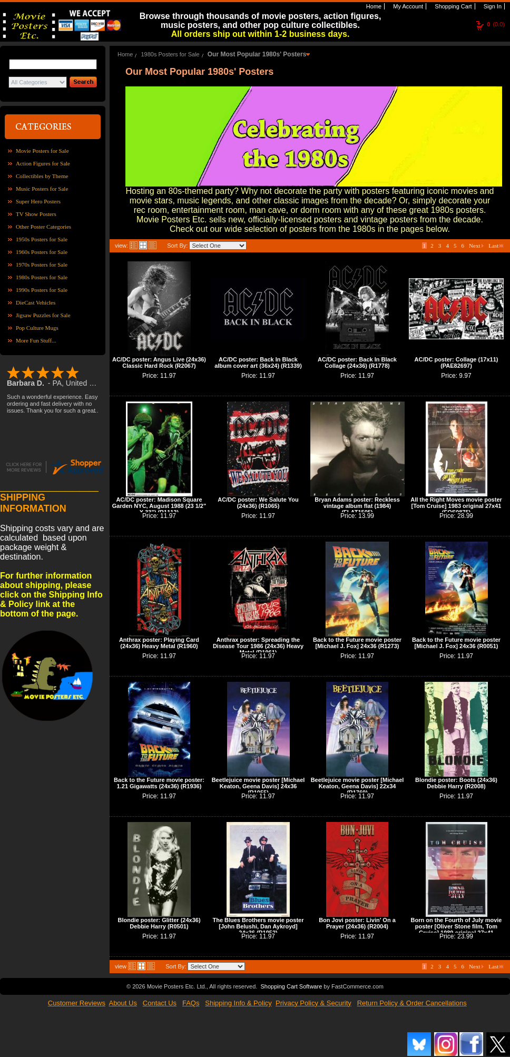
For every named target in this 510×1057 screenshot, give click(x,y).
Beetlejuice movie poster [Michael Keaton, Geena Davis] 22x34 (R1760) (357, 786)
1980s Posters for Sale (41, 277)
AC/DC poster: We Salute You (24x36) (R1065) (258, 502)
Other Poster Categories (43, 226)
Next (476, 245)
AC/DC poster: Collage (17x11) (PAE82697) (456, 362)
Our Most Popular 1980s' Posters (257, 54)
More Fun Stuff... (36, 340)
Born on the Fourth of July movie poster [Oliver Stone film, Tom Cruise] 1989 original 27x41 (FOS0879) (456, 929)
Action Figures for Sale (43, 163)
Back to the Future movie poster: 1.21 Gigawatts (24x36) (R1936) (159, 783)
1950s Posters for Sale (41, 239)
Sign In (492, 6)
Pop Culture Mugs (37, 328)
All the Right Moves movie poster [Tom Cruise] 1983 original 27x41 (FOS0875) (456, 505)
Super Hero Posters (38, 201)
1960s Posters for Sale (41, 252)
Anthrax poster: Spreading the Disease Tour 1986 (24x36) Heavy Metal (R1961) (258, 646)
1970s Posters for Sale (41, 264)
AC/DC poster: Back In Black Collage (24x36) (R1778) (357, 362)
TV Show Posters (36, 214)
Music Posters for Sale (42, 188)
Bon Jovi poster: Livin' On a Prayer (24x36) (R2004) (357, 923)
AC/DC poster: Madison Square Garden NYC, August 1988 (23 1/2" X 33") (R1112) (159, 505)
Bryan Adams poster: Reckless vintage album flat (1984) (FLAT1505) (357, 505)
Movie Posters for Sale (42, 151)
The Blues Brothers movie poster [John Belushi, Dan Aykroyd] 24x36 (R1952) (258, 926)
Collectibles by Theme (42, 176)
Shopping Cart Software (291, 986)
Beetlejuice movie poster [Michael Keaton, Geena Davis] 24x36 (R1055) (258, 786)
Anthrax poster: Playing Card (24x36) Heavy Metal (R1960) (159, 643)
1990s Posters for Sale (41, 290)
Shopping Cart (452, 6)
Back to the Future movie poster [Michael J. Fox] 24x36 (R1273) (357, 643)
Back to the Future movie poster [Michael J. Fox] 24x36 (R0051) (456, 643)
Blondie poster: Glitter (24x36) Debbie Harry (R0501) (158, 923)
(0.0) (496, 24)
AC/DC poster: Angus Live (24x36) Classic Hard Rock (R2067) (159, 362)
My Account (407, 6)
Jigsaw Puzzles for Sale (43, 315)
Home (373, 6)
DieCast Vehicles (35, 302)
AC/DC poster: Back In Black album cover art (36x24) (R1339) (258, 362)
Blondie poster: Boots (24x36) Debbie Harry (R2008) (456, 783)
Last (495, 245)
